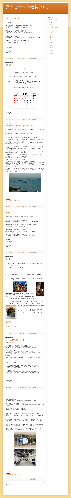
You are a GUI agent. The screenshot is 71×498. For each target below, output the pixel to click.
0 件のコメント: (25, 58)
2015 (51, 50)
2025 (51, 34)
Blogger (41, 491)
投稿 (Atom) (10, 484)
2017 (51, 47)
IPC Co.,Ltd (7, 322)
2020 (51, 42)
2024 (51, 36)
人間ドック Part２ (12, 19)
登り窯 (7, 259)
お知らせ (8, 65)
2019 (51, 44)
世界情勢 (8, 213)
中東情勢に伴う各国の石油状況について (19, 126)
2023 (51, 37)
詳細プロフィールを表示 (52, 19)
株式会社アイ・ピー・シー (55, 17)
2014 (51, 52)
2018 (51, 45)
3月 (51, 31)
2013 (51, 53)
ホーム (23, 482)
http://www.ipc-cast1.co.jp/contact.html (13, 53)
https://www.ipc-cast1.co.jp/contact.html (13, 326)
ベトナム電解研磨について (14, 340)
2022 (51, 39)
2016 (51, 48)
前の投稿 (42, 482)
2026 (51, 24)
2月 (51, 32)
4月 (51, 26)
